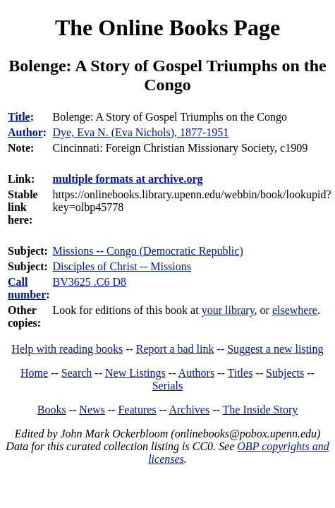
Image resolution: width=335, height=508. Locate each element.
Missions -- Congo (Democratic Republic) (148, 251)
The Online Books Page (167, 27)
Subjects (285, 373)
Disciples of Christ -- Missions (122, 266)
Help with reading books (67, 349)
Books (51, 410)
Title (19, 117)
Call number (27, 288)
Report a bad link (175, 349)
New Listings (135, 373)
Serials (167, 386)
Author (25, 132)
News (91, 410)
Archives (189, 410)
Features (137, 410)
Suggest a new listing (275, 349)
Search (76, 373)
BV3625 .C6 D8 (89, 282)
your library (228, 310)
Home (34, 373)
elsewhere (294, 310)
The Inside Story (260, 410)
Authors (196, 373)
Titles (240, 373)
